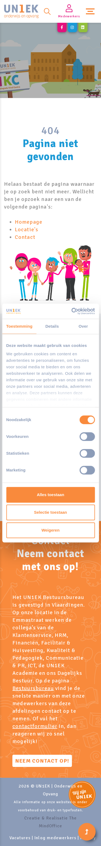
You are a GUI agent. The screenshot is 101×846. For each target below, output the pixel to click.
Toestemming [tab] (19, 326)
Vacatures (19, 838)
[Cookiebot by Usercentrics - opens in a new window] (72, 311)
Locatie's (26, 229)
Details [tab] (52, 326)
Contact (25, 237)
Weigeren (50, 530)
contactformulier (34, 726)
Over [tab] (83, 326)
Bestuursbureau (33, 688)
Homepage (28, 222)
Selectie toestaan (50, 512)
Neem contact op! (42, 760)
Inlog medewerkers (55, 838)
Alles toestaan (50, 494)
